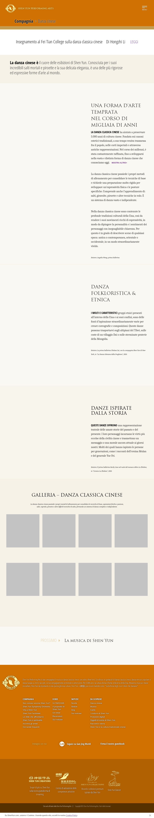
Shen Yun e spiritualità (32, 720)
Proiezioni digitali (97, 717)
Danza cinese (96, 703)
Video (55, 699)
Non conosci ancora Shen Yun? (36, 703)
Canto (92, 710)
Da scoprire (96, 699)
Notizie (74, 699)
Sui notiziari (57, 719)
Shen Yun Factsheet (31, 713)
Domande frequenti (31, 727)
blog (73, 710)
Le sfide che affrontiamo (33, 717)
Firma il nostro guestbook (112, 743)
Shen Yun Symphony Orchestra (36, 706)
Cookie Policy (71, 815)
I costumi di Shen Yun (99, 713)
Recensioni (57, 716)
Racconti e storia (97, 723)
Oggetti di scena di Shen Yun (102, 720)
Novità (74, 703)
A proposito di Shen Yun (58, 708)
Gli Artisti (56, 713)
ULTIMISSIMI (58, 703)
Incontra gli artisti (30, 723)
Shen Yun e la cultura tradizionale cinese (108, 727)
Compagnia (24, 21)
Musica (93, 706)
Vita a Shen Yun (30, 710)
